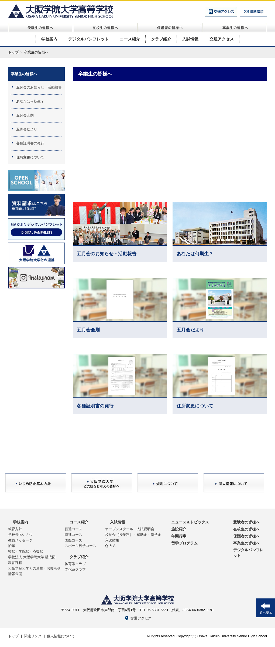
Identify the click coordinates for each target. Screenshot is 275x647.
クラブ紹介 (161, 39)
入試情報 (190, 39)
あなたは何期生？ (30, 101)
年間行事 (178, 536)
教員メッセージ (20, 540)
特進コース (73, 535)
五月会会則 (25, 115)
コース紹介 (130, 39)
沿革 (11, 546)
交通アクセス (221, 39)
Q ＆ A (110, 546)
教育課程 (15, 563)
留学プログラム (184, 543)
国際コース (73, 540)
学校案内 (49, 39)
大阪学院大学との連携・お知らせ (34, 568)
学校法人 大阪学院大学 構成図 (32, 557)
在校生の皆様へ (246, 529)
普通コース (73, 529)
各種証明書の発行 (30, 143)
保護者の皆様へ (246, 536)
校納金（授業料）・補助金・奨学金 (133, 535)
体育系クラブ (75, 564)
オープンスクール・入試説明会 (129, 529)
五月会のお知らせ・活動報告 (39, 87)
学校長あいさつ (20, 535)
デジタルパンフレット (88, 39)
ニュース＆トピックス (190, 522)
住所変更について (30, 157)
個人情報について (61, 636)
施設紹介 (178, 529)
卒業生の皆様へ (24, 74)
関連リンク (33, 636)
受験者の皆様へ (246, 522)
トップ (13, 52)
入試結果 (112, 540)
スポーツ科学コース (80, 546)
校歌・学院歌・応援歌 (25, 551)
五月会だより (26, 129)
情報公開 (15, 574)
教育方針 (15, 529)
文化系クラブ (75, 569)
